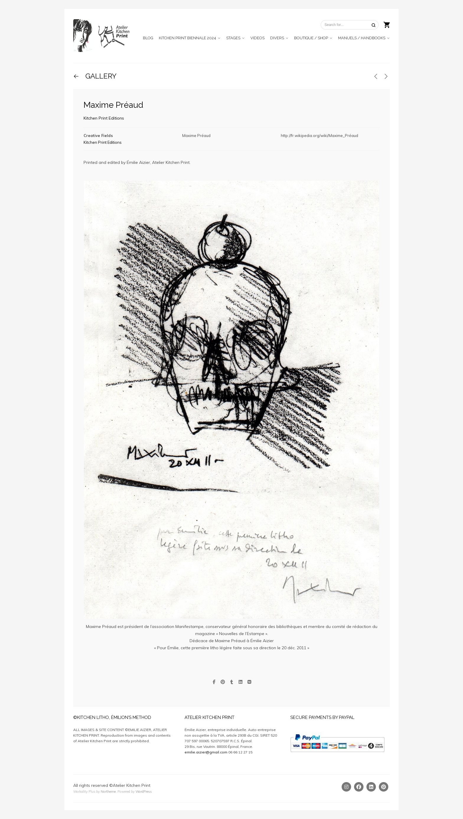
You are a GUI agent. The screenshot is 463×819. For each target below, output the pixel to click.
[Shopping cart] (387, 24)
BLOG (148, 38)
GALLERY (100, 76)
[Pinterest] (383, 787)
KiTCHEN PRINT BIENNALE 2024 (187, 38)
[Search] (373, 25)
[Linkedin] (371, 787)
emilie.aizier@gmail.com (206, 752)
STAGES (233, 38)
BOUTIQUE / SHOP (311, 38)
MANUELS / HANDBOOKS (361, 38)
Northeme (108, 791)
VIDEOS (257, 38)
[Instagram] (346, 787)
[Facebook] (359, 787)
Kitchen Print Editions (104, 118)
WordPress (144, 791)
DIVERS (277, 38)
